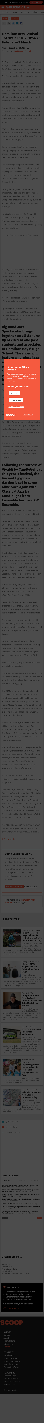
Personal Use (15, 400)
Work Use (14, 393)
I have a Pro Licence (16, 406)
